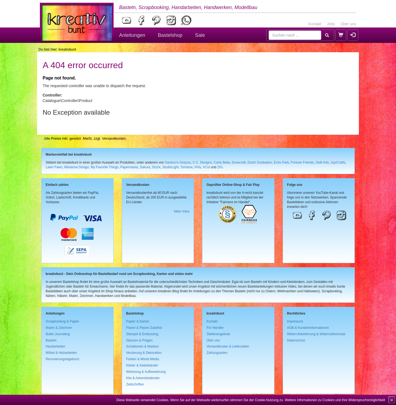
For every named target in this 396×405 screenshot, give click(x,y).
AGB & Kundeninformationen (308, 328)
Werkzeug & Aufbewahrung (146, 372)
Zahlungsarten (217, 353)
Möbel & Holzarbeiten (61, 353)
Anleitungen (132, 35)
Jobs (331, 24)
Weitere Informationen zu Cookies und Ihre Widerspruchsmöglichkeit (335, 400)
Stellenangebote (218, 334)
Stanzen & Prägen (139, 340)
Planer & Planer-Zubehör (144, 328)
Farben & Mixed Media (142, 359)
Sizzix (156, 167)
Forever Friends (302, 162)
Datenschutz (296, 340)
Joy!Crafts (338, 162)
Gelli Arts (322, 162)
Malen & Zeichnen (59, 328)
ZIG (220, 167)
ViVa (197, 167)
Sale (200, 35)
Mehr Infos (181, 211)
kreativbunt (67, 49)
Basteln (51, 340)
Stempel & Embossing (142, 334)
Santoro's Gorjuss (178, 162)
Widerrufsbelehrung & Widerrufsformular (316, 334)
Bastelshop (170, 35)
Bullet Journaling (58, 334)
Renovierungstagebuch (62, 359)
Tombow (186, 167)
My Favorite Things (105, 167)
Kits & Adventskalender (143, 378)
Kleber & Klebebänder (142, 365)
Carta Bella (222, 162)
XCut (206, 167)
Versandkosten (114, 138)
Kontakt (314, 24)
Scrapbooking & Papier (62, 321)
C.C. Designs (202, 162)
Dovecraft (239, 162)
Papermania (129, 167)
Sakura (145, 167)
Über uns (348, 24)
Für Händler (215, 328)
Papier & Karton (137, 321)
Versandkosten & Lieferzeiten (228, 346)
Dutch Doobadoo (260, 162)
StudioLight (170, 167)
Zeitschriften (135, 384)
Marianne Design (76, 167)
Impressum (295, 321)
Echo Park (281, 162)
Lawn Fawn (54, 167)
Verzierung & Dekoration (144, 353)
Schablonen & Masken (142, 346)
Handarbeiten (55, 346)
